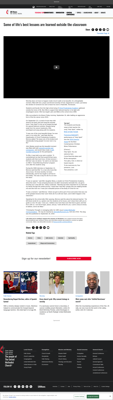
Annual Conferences (98, 367)
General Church (98, 349)
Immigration (60, 12)
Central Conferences (98, 370)
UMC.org (99, 6)
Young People (28, 367)
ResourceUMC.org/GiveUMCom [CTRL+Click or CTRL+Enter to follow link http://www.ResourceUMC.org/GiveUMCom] (62, 222)
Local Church (28, 349)
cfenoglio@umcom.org (61, 212)
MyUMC (108, 6)
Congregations (28, 359)
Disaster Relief (62, 353)
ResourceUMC (81, 6)
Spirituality (71, 238)
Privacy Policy (76, 386)
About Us (95, 386)
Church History (62, 359)
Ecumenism (45, 364)
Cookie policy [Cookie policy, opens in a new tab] (12, 397)
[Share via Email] (107, 29)
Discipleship (45, 356)
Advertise (55, 386)
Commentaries (48, 12)
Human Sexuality (81, 356)
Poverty (79, 364)
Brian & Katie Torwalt (71, 132)
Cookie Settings (105, 386)
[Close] (110, 396)
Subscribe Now (74, 258)
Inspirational (31, 243)
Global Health (62, 356)
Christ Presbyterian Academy (68, 108)
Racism (79, 361)
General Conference (70, 13)
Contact (63, 386)
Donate (103, 13)
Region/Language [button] (41, 6)
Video (39, 238)
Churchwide (88, 13)
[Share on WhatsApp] (100, 29)
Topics (79, 13)
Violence (79, 367)
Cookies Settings (79, 396)
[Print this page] (104, 29)
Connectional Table (98, 364)
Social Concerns (82, 349)
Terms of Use (87, 386)
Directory (52, 6)
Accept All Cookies (93, 396)
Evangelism (45, 349)
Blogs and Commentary (47, 243)
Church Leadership (29, 356)
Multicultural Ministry (47, 361)
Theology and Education (65, 361)
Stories (30, 238)
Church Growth (46, 353)
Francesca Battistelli (70, 135)
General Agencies (98, 361)
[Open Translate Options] (103, 33)
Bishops (95, 356)
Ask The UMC (70, 7)
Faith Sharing (45, 359)
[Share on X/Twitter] (96, 29)
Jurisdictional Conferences (100, 373)
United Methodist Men (30, 361)
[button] (15, 386)
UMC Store (90, 7)
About (96, 13)
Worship (42, 296)
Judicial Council (97, 359)
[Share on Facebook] (93, 29)
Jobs (69, 386)
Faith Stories (7, 296)
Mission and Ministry (64, 349)
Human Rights (81, 359)
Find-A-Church (60, 7)
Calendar (60, 238)
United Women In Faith (30, 364)
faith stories (49, 238)
